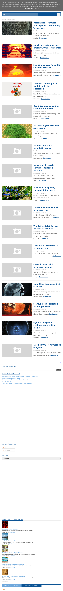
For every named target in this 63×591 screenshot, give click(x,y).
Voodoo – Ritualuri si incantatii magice (42, 138)
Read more (12, 513)
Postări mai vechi (57, 344)
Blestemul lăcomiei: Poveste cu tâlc (11, 359)
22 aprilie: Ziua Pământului (9, 363)
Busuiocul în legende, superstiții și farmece (43, 176)
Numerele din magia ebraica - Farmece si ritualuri (41, 157)
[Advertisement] (15, 395)
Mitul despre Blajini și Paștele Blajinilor (12, 534)
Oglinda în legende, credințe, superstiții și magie (41, 308)
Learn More (29, 9)
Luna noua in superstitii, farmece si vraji (43, 233)
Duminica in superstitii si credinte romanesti (39, 100)
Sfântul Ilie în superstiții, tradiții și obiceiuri (43, 289)
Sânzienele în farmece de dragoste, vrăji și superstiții (40, 44)
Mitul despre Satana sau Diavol (10, 510)
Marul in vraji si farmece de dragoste (40, 327)
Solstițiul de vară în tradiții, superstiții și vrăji (40, 63)
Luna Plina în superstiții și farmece (39, 270)
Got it (37, 9)
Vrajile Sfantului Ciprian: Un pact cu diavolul (43, 214)
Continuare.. (41, 34)
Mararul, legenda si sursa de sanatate (40, 119)
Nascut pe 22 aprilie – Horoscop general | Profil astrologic (17, 365)
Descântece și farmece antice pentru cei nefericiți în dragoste (43, 25)
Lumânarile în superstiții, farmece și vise (39, 195)
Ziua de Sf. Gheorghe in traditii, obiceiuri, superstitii (42, 82)
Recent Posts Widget (5, 562)
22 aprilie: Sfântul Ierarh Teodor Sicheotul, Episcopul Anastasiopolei (20, 357)
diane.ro (11, 588)
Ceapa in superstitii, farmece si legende (42, 251)
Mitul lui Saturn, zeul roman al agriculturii (13, 557)
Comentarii (6, 431)
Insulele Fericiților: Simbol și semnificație (13, 545)
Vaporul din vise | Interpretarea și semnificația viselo (16, 361)
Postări (5, 428)
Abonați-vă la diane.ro (11, 567)
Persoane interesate (31, 567)
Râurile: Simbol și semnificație (10, 522)
